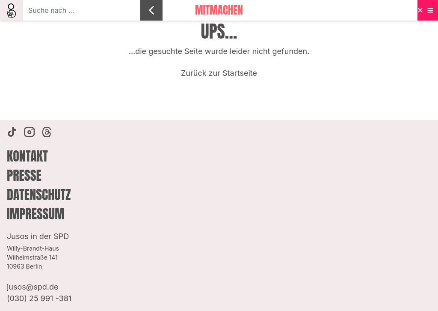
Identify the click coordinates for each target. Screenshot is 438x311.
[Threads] (46, 132)
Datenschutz (39, 194)
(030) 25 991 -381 (39, 298)
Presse (24, 175)
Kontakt (27, 156)
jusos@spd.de (32, 286)
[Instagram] (29, 132)
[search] (11, 10)
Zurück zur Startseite (219, 73)
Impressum (35, 214)
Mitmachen (219, 10)
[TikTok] (12, 132)
